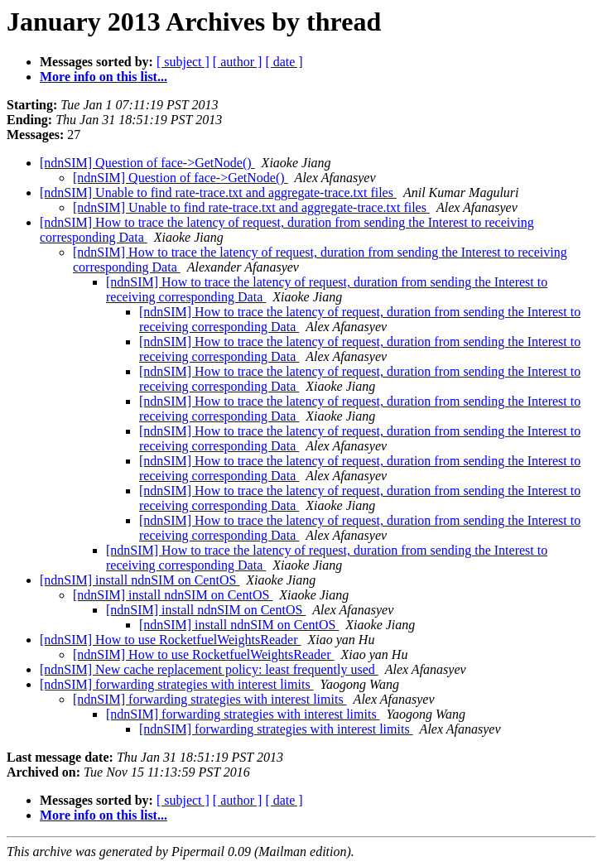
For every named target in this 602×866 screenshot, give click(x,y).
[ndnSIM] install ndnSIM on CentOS (139, 580)
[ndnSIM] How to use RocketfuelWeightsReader (170, 640)
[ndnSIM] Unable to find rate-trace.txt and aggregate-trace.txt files (218, 192)
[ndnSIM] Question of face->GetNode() (147, 163)
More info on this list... (103, 77)
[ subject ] (183, 62)
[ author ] (237, 62)
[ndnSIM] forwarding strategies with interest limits (177, 684)
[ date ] (283, 62)
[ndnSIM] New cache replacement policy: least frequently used (209, 669)
